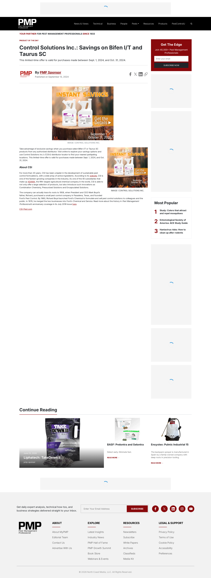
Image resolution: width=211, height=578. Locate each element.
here (97, 201)
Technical (99, 23)
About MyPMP (60, 532)
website (85, 173)
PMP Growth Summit (99, 548)
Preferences (165, 553)
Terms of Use (166, 537)
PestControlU (178, 23)
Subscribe (128, 537)
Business (112, 23)
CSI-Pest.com (25, 206)
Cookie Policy (166, 542)
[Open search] (191, 23)
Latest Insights (96, 532)
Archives (127, 548)
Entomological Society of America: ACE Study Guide (173, 221)
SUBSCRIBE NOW (171, 65)
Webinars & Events (98, 559)
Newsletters (129, 532)
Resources (149, 23)
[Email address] (171, 59)
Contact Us (58, 542)
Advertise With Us (62, 548)
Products (163, 23)
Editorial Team (60, 537)
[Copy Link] (146, 74)
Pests (135, 23)
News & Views (83, 23)
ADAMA (25, 178)
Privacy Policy (166, 532)
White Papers (130, 542)
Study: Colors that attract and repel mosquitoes (173, 212)
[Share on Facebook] (130, 74)
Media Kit (128, 559)
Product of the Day (28, 40)
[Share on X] (135, 74)
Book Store (94, 553)
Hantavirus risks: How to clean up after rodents (173, 231)
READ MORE (112, 457)
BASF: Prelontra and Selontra (125, 444)
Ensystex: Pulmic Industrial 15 (169, 444)
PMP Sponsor (50, 72)
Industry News (95, 537)
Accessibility (165, 548)
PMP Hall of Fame (97, 542)
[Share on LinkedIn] (141, 74)
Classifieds (129, 553)
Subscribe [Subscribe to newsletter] (137, 508)
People (125, 23)
